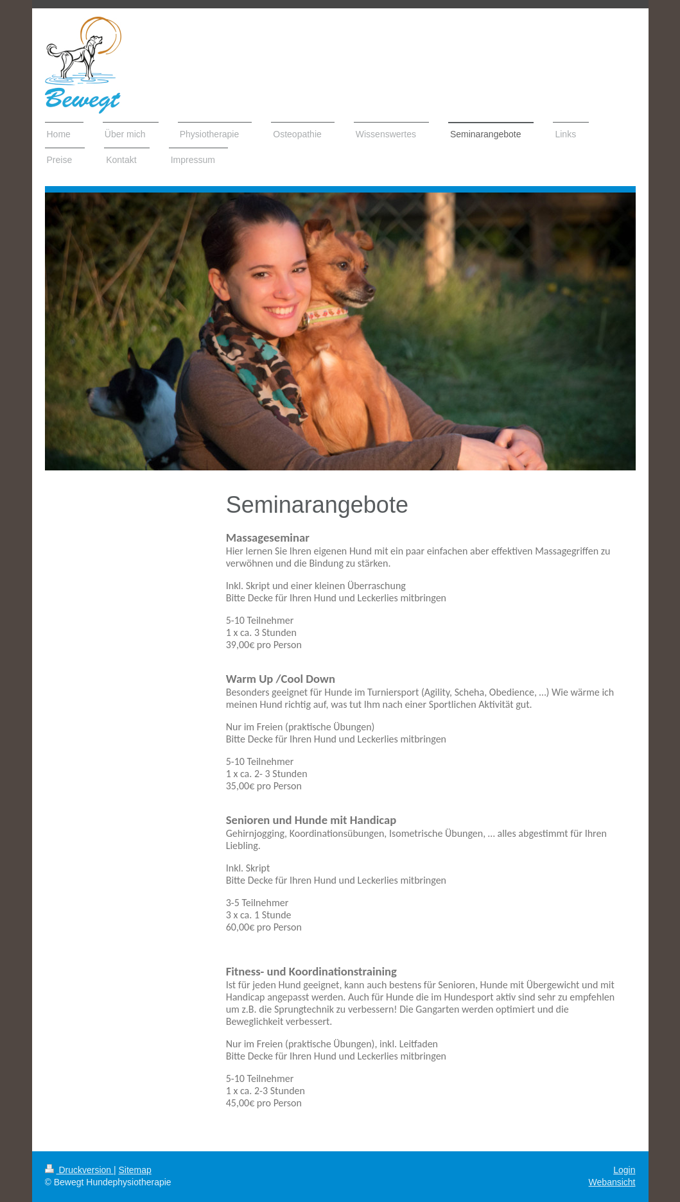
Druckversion (79, 1170)
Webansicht (612, 1182)
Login (624, 1170)
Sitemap (135, 1170)
